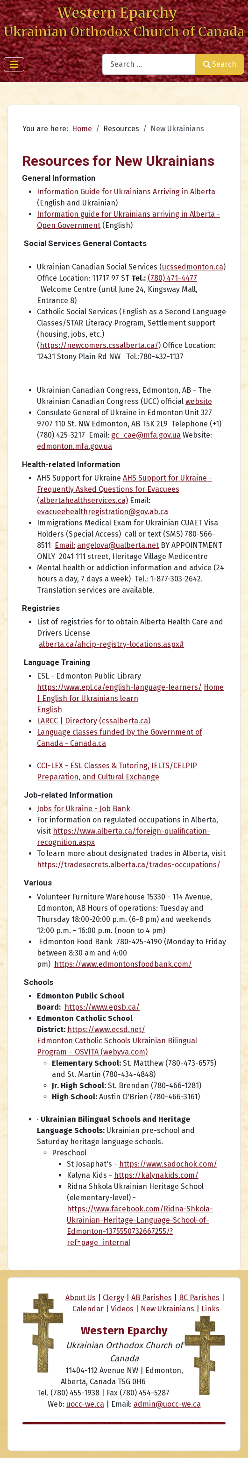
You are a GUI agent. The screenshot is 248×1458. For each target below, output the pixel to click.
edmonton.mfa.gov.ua (74, 446)
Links (210, 1308)
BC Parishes (199, 1297)
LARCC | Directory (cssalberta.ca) (93, 720)
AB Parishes (151, 1297)
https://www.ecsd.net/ (106, 1029)
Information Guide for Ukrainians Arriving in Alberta (126, 191)
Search (219, 64)
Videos (122, 1308)
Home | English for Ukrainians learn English (130, 698)
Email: (65, 545)
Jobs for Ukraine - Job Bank (83, 808)
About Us (80, 1297)
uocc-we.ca (85, 1404)
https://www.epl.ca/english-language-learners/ (119, 687)
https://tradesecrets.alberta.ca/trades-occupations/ (128, 864)
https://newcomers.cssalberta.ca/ (99, 345)
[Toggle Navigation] (14, 64)
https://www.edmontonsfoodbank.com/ (123, 964)
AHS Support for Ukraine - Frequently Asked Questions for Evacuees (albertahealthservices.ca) (124, 489)
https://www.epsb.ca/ (102, 1007)
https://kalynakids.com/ (156, 1175)
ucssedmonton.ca (192, 266)
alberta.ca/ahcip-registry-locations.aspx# (111, 644)
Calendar (88, 1308)
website (198, 401)
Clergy (113, 1297)
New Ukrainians (167, 1308)
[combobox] (149, 64)
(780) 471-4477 (172, 278)
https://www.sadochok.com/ (168, 1164)
